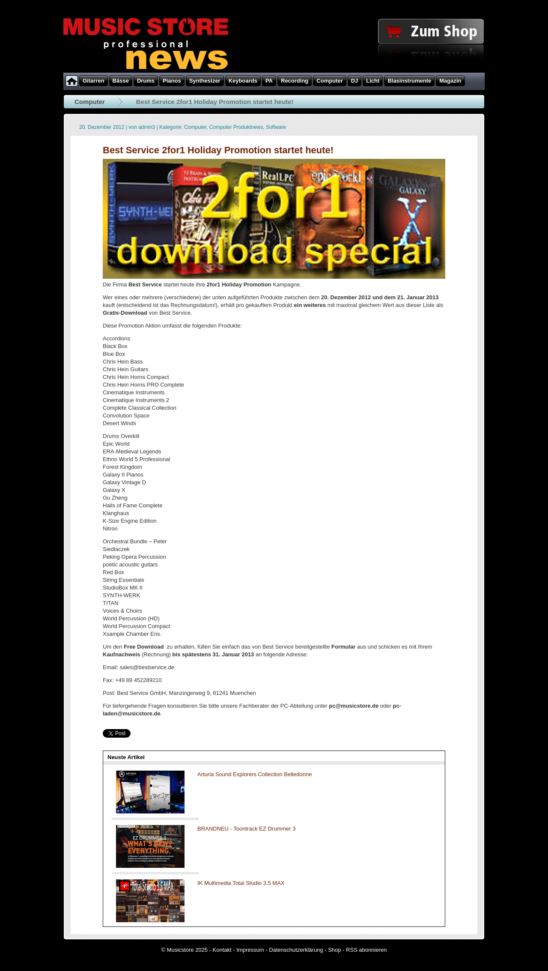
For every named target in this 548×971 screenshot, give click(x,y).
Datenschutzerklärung (296, 950)
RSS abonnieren (366, 950)
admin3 (146, 127)
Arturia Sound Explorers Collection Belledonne (254, 774)
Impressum (250, 950)
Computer (89, 101)
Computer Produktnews (236, 127)
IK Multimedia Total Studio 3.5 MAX (241, 883)
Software (276, 127)
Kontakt (222, 950)
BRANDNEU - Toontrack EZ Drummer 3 (246, 828)
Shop (334, 950)
